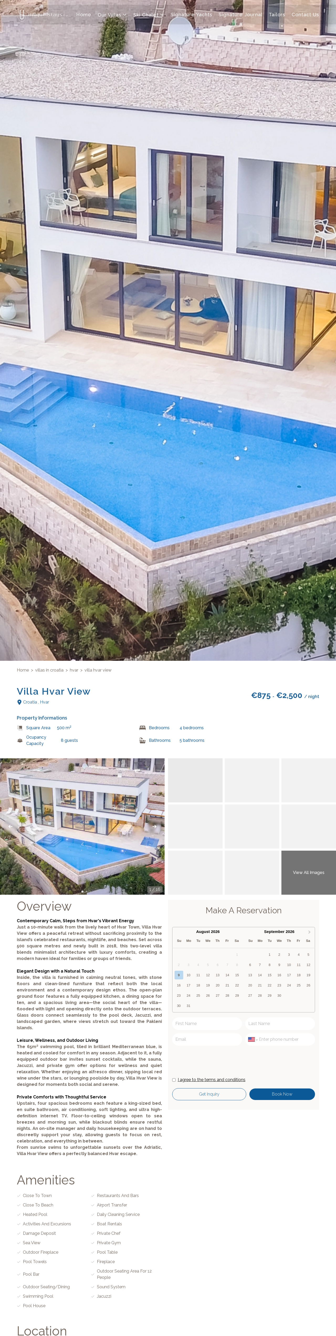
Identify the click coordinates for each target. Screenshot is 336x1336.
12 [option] (208, 976)
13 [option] (217, 976)
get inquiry (206, 1094)
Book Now (280, 1094)
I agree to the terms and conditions (211, 1080)
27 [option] (217, 996)
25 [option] (198, 996)
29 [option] (237, 996)
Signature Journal (240, 15)
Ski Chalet (148, 15)
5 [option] (308, 955)
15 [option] (237, 976)
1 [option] (269, 955)
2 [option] (279, 955)
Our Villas (112, 15)
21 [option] (227, 986)
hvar (74, 670)
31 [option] (188, 1006)
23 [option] (179, 996)
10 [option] (188, 976)
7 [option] (260, 965)
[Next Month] (310, 932)
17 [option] (188, 986)
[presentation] (212, 1061)
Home (83, 15)
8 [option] (269, 965)
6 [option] (250, 965)
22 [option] (237, 986)
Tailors (277, 15)
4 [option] (299, 955)
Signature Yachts (191, 15)
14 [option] (227, 976)
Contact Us (305, 15)
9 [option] (179, 976)
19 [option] (208, 986)
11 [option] (198, 976)
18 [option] (198, 986)
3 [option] (289, 955)
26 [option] (208, 996)
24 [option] (188, 996)
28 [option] (227, 996)
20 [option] (217, 986)
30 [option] (179, 1006)
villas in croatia (49, 670)
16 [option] (179, 986)
